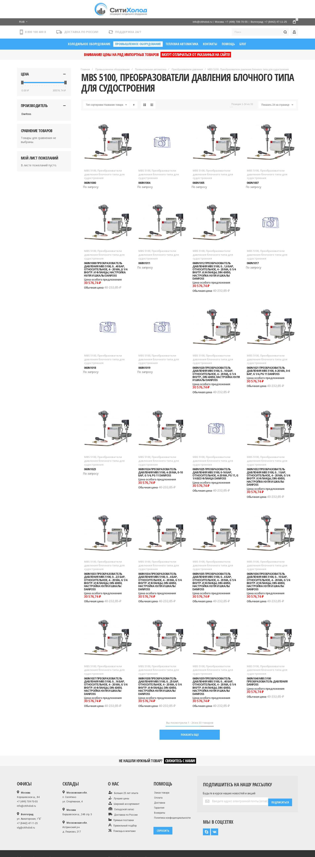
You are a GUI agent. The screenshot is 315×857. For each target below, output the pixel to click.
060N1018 (90, 351)
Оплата (158, 782)
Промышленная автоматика (150, 53)
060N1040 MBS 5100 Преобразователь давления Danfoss (267, 665)
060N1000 (90, 166)
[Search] (285, 14)
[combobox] (260, 14)
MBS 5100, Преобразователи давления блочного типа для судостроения (104, 157)
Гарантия (159, 792)
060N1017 (253, 247)
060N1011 (144, 247)
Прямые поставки (121, 804)
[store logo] (47, 11)
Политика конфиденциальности (172, 802)
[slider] (22, 66)
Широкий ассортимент (123, 788)
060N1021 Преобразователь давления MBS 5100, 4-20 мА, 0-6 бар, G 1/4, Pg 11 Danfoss (268, 354)
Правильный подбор (122, 810)
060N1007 (253, 166)
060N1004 (144, 166)
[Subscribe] (280, 786)
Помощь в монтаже (122, 815)
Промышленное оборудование (112, 53)
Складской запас (121, 794)
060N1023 (90, 453)
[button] (83, 3)
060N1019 (144, 351)
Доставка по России (123, 799)
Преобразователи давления (187, 53)
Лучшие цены (118, 783)
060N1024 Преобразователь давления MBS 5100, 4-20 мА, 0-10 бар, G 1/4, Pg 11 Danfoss (160, 456)
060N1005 (198, 166)
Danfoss (26, 97)
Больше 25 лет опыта (123, 777)
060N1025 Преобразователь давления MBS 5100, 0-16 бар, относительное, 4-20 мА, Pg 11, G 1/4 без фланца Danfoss (215, 457)
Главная (85, 53)
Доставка (159, 787)
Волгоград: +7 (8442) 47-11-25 (269, 3)
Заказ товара (161, 777)
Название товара (113, 88)
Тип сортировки (94, 88)
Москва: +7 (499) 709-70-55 (231, 3)
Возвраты (159, 797)
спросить (163, 815)
